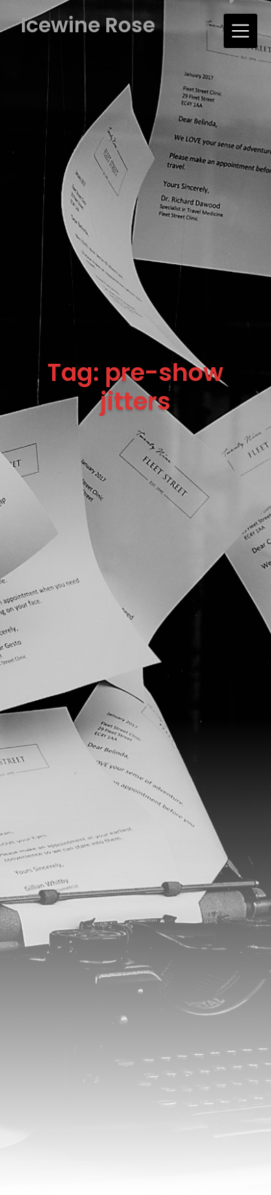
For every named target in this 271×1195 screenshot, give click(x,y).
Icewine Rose (88, 25)
